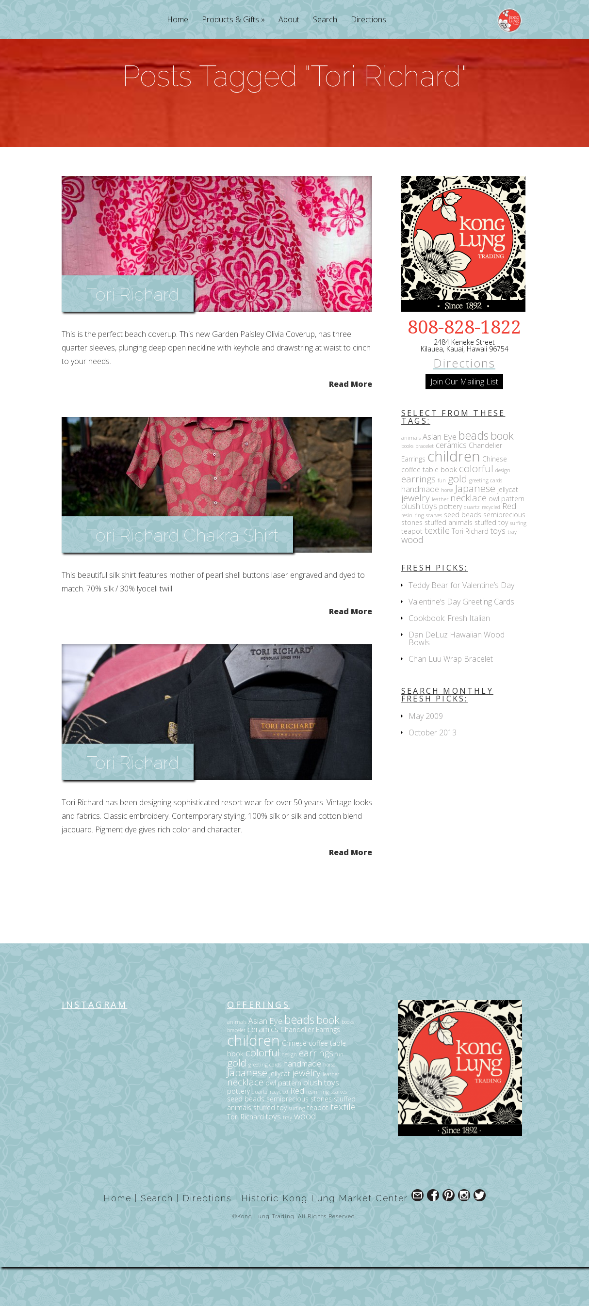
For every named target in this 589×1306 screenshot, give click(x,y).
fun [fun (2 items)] (442, 519)
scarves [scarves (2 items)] (434, 554)
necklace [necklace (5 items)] (468, 536)
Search (325, 20)
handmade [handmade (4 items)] (420, 527)
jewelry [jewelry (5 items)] (415, 536)
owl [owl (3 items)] (494, 537)
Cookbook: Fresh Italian (449, 657)
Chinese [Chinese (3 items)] (494, 497)
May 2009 (426, 754)
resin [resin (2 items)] (406, 554)
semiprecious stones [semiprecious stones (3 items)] (299, 1137)
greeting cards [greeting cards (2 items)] (485, 519)
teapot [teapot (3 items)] (412, 569)
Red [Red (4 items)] (509, 544)
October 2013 (433, 771)
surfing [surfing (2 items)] (518, 561)
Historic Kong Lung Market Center (324, 1237)
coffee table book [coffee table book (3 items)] (429, 508)
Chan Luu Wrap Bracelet (451, 697)
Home (177, 20)
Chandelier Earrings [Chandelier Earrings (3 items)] (310, 1068)
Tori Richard (133, 333)
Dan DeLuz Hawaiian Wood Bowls (457, 677)
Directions (368, 20)
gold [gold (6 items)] (457, 517)
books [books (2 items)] (407, 484)
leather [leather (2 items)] (440, 538)
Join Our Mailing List (464, 420)
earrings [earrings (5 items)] (418, 517)
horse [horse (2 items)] (447, 529)
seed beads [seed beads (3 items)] (462, 553)
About (288, 20)
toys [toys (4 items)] (498, 569)
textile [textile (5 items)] (437, 569)
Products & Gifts (230, 20)
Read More (350, 422)
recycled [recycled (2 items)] (491, 545)
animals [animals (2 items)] (411, 476)
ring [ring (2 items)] (419, 554)
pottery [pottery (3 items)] (450, 545)
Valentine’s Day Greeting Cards (461, 640)
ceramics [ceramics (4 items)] (451, 483)
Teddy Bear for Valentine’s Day (461, 624)
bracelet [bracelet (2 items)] (424, 484)
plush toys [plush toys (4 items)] (419, 544)
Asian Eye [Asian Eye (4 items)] (440, 475)
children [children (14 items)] (453, 495)
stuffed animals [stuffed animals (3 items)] (449, 561)
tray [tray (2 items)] (512, 570)
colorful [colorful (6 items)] (476, 507)
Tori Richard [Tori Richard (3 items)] (470, 569)
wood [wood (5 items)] (412, 578)
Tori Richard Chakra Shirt (182, 574)
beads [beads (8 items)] (473, 474)
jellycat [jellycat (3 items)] (507, 528)
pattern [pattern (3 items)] (512, 537)
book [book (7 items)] (502, 474)
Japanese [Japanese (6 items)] (475, 527)
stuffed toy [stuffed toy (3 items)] (491, 561)
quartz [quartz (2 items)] (472, 545)
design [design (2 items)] (502, 509)
